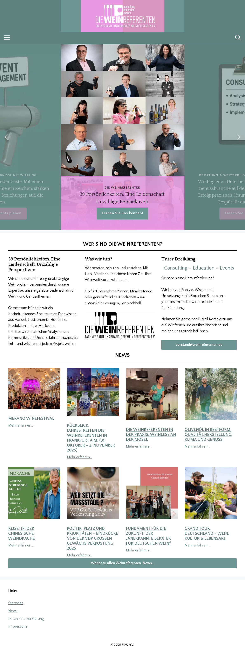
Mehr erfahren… (21, 425)
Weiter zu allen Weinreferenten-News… (122, 563)
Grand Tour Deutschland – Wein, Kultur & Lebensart (207, 533)
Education (204, 268)
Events (227, 268)
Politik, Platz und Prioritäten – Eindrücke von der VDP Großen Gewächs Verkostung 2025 (92, 538)
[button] (238, 38)
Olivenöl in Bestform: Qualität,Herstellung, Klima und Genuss (208, 434)
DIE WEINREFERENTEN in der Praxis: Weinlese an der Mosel (151, 434)
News (13, 611)
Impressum (17, 627)
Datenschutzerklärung (26, 619)
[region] (122, 137)
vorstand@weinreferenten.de (199, 345)
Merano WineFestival (31, 418)
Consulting (176, 268)
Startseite (15, 603)
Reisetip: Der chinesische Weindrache (21, 533)
